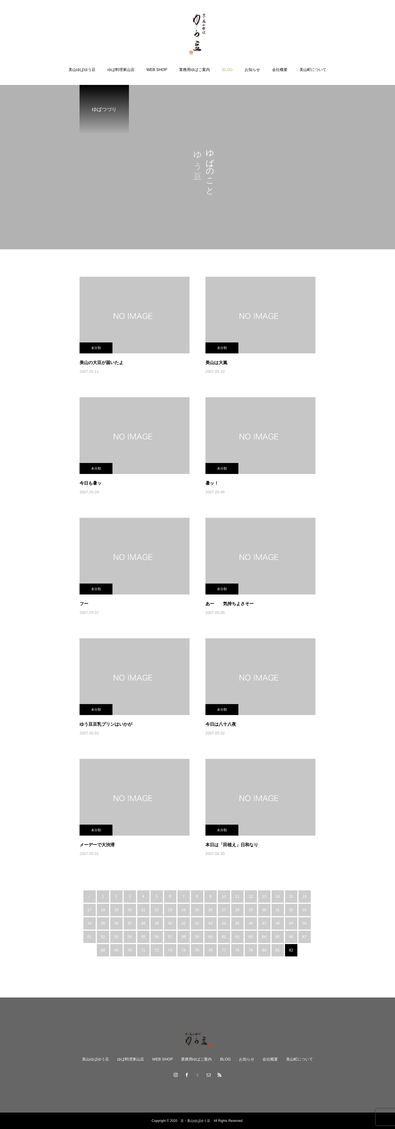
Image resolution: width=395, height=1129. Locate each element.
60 (210, 936)
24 (183, 910)
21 (143, 910)
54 (130, 936)
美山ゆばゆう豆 (82, 69)
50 (304, 923)
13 (264, 896)
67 (304, 936)
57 (170, 936)
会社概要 (279, 69)
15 (291, 896)
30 (264, 910)
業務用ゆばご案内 (194, 69)
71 (143, 950)
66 (291, 936)
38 (143, 923)
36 (116, 923)
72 (156, 950)
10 (224, 896)
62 (237, 936)
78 (237, 950)
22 (156, 910)
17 (89, 910)
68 (103, 950)
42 (197, 923)
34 (89, 923)
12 (251, 896)
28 (237, 910)
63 (251, 936)
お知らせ (252, 69)
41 (183, 923)
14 (277, 896)
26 (210, 910)
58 (183, 936)
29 (251, 910)
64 (264, 936)
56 (156, 936)
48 (277, 923)
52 (103, 936)
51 (89, 936)
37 (130, 923)
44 (224, 923)
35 (103, 923)
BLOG (227, 69)
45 (237, 923)
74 (183, 950)
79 (251, 950)
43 (210, 923)
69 (116, 950)
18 (103, 910)
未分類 (96, 348)
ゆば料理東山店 (121, 69)
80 (264, 950)
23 (170, 910)
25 (197, 910)
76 (210, 950)
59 (197, 936)
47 (264, 923)
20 (130, 910)
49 (291, 923)
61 (224, 936)
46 (251, 923)
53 (116, 936)
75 (197, 950)
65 (277, 936)
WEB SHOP (156, 69)
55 (143, 936)
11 (237, 896)
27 (224, 910)
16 (304, 896)
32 (291, 910)
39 (156, 923)
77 (224, 950)
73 (170, 950)
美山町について (313, 69)
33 (304, 910)
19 (116, 910)
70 (130, 950)
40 (170, 923)
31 (277, 910)
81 (277, 950)
